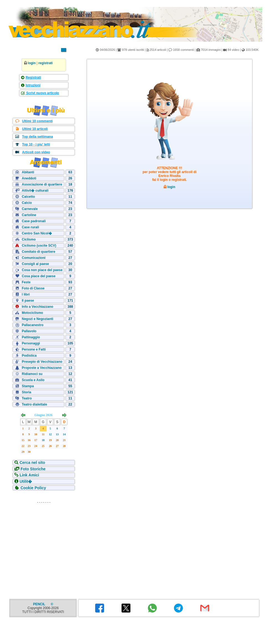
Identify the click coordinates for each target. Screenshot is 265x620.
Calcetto (28, 197)
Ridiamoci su (32, 374)
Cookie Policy (33, 488)
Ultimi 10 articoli (35, 129)
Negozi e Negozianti (37, 319)
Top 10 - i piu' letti (36, 144)
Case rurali (30, 227)
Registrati (33, 77)
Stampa (28, 386)
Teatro (27, 398)
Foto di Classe (33, 288)
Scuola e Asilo (33, 380)
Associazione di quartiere (42, 184)
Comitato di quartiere (38, 252)
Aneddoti (29, 178)
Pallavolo (29, 331)
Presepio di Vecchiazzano (42, 362)
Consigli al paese (35, 264)
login (32, 63)
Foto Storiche (33, 469)
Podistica (29, 356)
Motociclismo (32, 313)
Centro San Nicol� (37, 233)
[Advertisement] (43, 541)
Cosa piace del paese (38, 276)
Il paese (28, 300)
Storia (26, 392)
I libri (26, 294)
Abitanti (28, 172)
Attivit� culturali (35, 190)
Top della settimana (37, 137)
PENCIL (39, 604)
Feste (26, 282)
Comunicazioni (33, 258)
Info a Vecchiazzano (37, 307)
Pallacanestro (32, 325)
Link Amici (29, 475)
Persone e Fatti (34, 349)
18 (43, 440)
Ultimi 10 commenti (37, 121)
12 (50, 434)
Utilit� (25, 481)
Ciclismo (29, 239)
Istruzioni (33, 85)
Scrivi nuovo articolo (42, 93)
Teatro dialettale (34, 404)
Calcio (27, 203)
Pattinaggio (31, 337)
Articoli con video (36, 152)
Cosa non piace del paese (42, 270)
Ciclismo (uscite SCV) (39, 246)
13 (57, 434)
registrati (45, 63)
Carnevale (29, 209)
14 (64, 434)
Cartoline (29, 215)
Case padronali (34, 221)
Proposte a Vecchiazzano (41, 368)
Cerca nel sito (32, 462)
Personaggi (31, 343)
